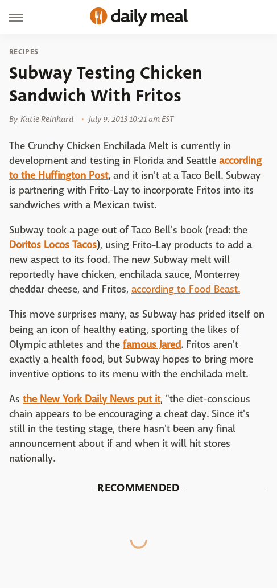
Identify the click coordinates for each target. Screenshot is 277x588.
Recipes (23, 52)
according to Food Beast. (185, 289)
